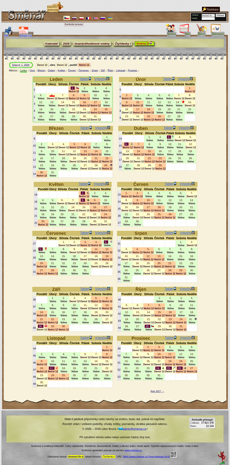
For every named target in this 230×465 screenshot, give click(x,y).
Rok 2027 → (157, 391)
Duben (51, 70)
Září (103, 70)
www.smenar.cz (133, 450)
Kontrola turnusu (74, 24)
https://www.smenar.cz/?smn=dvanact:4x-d (146, 456)
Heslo (194, 18)
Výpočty (101, 79)
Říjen (110, 70)
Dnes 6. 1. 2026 (23, 66)
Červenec (84, 70)
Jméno (195, 15)
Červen (72, 70)
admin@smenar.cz (132, 428)
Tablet (85, 79)
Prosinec (132, 70)
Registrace (212, 9)
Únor (32, 70)
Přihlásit (220, 15)
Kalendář (51, 43)
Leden (23, 70)
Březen (41, 70)
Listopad (120, 70)
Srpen (95, 70)
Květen (61, 70)
